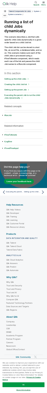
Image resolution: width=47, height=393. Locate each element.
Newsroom (11, 346)
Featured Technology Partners (19, 303)
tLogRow (8, 141)
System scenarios (15, 14)
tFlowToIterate (10, 135)
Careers (9, 342)
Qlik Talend (11, 243)
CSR (8, 329)
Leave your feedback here (19, 181)
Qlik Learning (11, 220)
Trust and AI (11, 292)
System (36, 11)
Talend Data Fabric (14, 250)
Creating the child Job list (15, 84)
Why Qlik (10, 282)
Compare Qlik (12, 299)
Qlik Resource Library (15, 227)
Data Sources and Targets (17, 306)
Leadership (11, 325)
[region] (23, 376)
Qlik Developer (12, 213)
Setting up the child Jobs (15, 79)
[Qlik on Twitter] (35, 357)
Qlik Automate (12, 270)
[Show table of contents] (5, 11)
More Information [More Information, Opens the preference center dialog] (23, 390)
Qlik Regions (11, 310)
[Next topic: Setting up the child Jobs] (34, 192)
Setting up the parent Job (15, 89)
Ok (23, 385)
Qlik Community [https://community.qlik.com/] (23, 357)
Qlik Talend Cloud (13, 246)
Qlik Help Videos (13, 210)
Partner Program (13, 339)
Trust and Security (14, 285)
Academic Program (14, 335)
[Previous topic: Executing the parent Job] (12, 192)
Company (10, 322)
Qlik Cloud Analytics (14, 260)
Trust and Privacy (13, 289)
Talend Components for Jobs (20, 11)
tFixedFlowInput (11, 148)
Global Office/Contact (15, 349)
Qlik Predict (11, 267)
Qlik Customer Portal (15, 223)
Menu (43, 5)
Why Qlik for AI (12, 296)
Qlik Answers (12, 263)
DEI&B (8, 332)
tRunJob (8, 115)
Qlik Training (11, 217)
